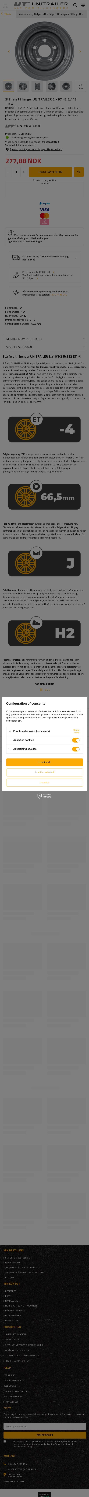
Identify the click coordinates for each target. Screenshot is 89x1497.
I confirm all (44, 762)
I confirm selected (44, 772)
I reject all (44, 782)
